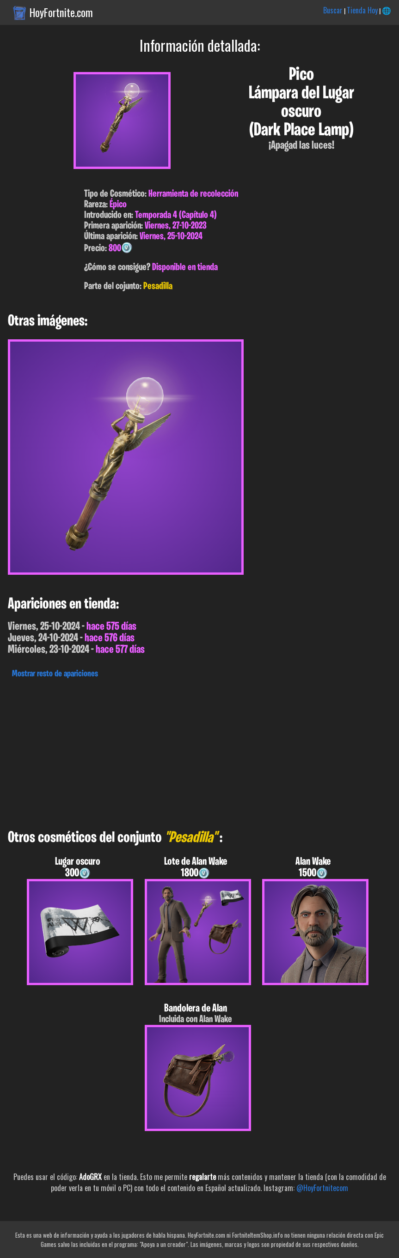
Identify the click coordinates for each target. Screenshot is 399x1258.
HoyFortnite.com (61, 12)
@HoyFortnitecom (322, 1187)
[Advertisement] (199, 751)
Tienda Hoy (362, 10)
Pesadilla (157, 286)
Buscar (333, 10)
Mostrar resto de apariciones (55, 674)
